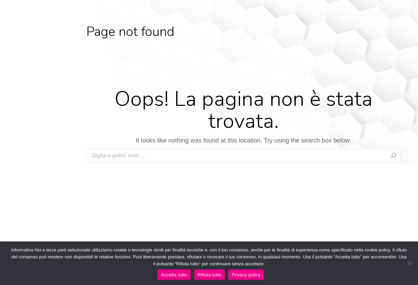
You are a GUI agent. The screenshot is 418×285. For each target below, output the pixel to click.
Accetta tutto (174, 274)
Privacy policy (246, 274)
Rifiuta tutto (209, 274)
